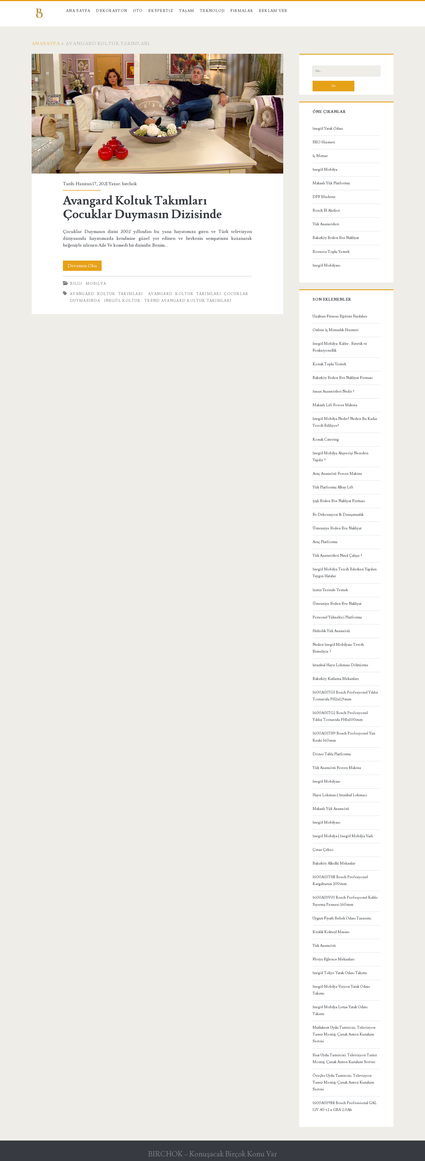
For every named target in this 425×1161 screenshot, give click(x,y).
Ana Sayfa (78, 11)
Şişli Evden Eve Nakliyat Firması (339, 501)
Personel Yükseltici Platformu (337, 617)
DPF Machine (324, 197)
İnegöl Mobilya (325, 169)
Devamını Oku (85, 266)
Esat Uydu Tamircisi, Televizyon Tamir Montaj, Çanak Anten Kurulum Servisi (345, 1058)
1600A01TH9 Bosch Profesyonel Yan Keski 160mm (344, 737)
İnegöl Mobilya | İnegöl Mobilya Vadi (343, 836)
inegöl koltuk (122, 300)
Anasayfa (46, 43)
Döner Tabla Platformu (332, 754)
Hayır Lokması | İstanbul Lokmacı (340, 795)
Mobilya (96, 283)
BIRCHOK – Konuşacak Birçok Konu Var (212, 1154)
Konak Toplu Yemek (329, 364)
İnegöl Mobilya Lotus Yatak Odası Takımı (340, 1010)
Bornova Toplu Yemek (331, 251)
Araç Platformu (325, 542)
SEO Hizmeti (324, 142)
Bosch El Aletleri (326, 210)
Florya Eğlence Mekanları (333, 959)
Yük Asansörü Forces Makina (337, 768)
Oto (138, 11)
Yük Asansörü (324, 945)
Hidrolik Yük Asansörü (331, 631)
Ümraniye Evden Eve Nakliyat (337, 528)
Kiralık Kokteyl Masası (331, 932)
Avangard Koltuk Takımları (106, 294)
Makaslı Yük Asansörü (331, 809)
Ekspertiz (160, 11)
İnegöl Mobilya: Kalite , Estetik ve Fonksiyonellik (340, 347)
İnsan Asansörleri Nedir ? (333, 391)
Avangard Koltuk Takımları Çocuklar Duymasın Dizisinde (158, 114)
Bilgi (76, 283)
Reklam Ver (273, 11)
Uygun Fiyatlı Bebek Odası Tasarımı (342, 918)
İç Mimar (320, 156)
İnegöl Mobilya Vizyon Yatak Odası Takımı (341, 990)
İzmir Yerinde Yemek (330, 590)
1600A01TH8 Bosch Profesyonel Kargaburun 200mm (340, 880)
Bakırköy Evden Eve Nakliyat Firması (343, 378)
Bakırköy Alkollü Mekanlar (334, 863)
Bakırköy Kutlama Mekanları (336, 679)
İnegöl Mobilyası (326, 265)
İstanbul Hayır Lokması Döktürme (340, 665)
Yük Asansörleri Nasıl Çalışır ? (337, 555)
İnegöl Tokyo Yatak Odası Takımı (340, 973)
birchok (129, 184)
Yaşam (186, 11)
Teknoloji (212, 11)
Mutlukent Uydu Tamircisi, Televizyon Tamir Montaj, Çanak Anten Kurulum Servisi (344, 1034)
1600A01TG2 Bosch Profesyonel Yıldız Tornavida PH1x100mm (340, 716)
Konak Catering (326, 439)
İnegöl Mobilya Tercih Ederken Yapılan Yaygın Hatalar (345, 572)
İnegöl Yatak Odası (328, 128)
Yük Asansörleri (326, 224)
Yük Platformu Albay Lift (333, 487)
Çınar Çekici (323, 849)
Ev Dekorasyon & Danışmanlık (338, 514)
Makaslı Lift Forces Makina (335, 405)
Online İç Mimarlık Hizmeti (335, 330)
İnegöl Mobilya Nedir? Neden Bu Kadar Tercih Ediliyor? (345, 422)
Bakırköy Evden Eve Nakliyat (336, 238)
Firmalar (241, 11)
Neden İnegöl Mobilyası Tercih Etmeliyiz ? (338, 648)
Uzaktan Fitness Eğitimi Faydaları (340, 316)
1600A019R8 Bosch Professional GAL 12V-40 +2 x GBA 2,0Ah (345, 1106)
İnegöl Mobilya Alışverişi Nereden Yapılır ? (340, 456)
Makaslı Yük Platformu (331, 183)
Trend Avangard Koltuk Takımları (187, 300)
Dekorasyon (111, 11)
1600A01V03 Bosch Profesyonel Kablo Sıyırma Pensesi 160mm (345, 901)
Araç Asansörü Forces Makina (337, 473)
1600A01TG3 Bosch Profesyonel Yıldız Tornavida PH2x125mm (345, 696)
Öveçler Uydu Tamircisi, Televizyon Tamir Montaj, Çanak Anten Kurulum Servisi (343, 1082)
